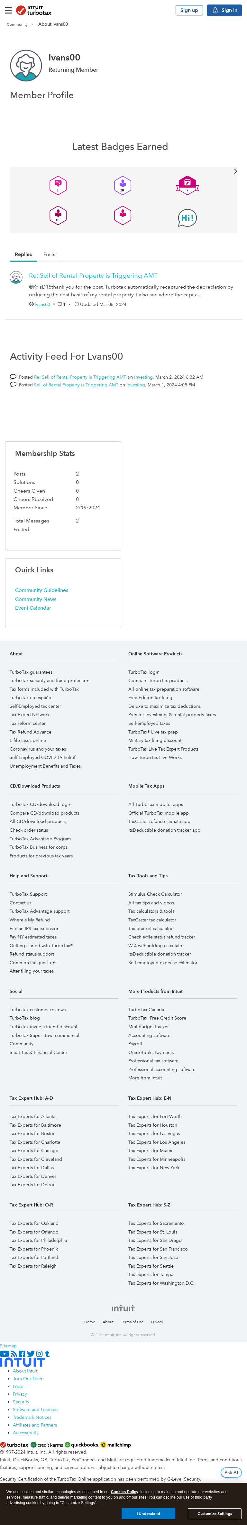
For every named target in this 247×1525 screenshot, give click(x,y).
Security (21, 1402)
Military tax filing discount (154, 740)
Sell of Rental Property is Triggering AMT (76, 385)
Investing (143, 377)
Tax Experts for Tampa (150, 1274)
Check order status (29, 830)
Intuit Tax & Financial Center (38, 1052)
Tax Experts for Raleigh (33, 1266)
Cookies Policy (124, 1492)
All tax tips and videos (151, 903)
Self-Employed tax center (35, 706)
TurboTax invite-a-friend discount (43, 1027)
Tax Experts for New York (153, 1167)
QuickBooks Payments (151, 1052)
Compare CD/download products (44, 813)
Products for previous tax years (41, 856)
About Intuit (25, 1371)
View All (123, 170)
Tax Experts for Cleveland (36, 1159)
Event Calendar (33, 608)
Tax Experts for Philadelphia (38, 1240)
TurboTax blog (25, 1018)
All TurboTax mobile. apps (155, 804)
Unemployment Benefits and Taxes (45, 766)
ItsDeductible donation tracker (159, 954)
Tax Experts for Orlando (34, 1232)
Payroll (135, 1044)
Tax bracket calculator (150, 928)
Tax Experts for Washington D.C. (161, 1283)
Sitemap (8, 1346)
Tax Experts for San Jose (153, 1257)
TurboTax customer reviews (38, 1009)
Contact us (20, 903)
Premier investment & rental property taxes (172, 714)
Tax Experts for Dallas (32, 1167)
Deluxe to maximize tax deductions (164, 706)
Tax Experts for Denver (33, 1176)
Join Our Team (28, 1379)
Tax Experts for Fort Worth (155, 1116)
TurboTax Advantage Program (40, 839)
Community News (35, 599)
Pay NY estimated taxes (33, 937)
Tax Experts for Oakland (34, 1223)
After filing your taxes (32, 971)
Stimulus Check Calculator (155, 894)
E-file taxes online (28, 740)
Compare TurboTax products (158, 680)
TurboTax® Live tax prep (153, 732)
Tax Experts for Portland (34, 1257)
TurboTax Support (28, 894)
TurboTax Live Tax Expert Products (163, 749)
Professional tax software (153, 1061)
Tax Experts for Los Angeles (156, 1142)
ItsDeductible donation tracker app (164, 830)
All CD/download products (38, 821)
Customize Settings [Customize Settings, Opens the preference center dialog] (214, 1513)
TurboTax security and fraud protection (49, 680)
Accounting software (149, 1035)
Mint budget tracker (148, 1027)
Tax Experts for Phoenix (34, 1249)
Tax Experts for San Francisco (158, 1249)
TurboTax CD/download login (40, 804)
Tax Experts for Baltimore (35, 1125)
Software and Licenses (35, 1409)
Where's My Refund (30, 920)
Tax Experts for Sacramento (156, 1223)
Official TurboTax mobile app (158, 813)
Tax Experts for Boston (33, 1133)
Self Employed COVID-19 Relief (42, 757)
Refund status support (32, 954)
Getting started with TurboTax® (41, 945)
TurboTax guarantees (31, 672)
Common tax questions (33, 963)
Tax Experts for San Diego (155, 1240)
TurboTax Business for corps (39, 847)
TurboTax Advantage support (39, 911)
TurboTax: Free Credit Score (157, 1018)
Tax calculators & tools (151, 911)
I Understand (148, 1513)
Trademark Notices (32, 1417)
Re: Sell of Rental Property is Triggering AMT (93, 275)
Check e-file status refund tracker (161, 937)
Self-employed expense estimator (162, 963)
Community (17, 24)
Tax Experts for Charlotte (35, 1142)
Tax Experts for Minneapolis (156, 1159)
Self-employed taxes (149, 723)
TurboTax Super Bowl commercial (44, 1035)
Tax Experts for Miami (150, 1150)
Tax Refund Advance (30, 732)
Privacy (157, 1322)
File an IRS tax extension (34, 928)
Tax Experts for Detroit (33, 1185)
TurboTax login (144, 672)
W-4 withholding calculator (156, 945)
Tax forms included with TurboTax (44, 689)
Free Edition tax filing (150, 697)
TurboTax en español (31, 697)
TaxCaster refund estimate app (159, 821)
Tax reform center (28, 723)
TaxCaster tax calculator (152, 920)
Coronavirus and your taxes (38, 749)
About (108, 1322)
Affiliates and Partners (35, 1425)
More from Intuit (145, 1078)
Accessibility (26, 1433)
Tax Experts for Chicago (34, 1150)
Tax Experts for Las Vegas (154, 1133)
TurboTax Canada (146, 1009)
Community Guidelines (41, 590)
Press (18, 1386)
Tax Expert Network (30, 714)
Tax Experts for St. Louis (152, 1232)
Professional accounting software (162, 1069)
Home (89, 1322)
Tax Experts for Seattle (151, 1266)
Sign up (189, 10)
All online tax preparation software (163, 689)
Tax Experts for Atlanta (32, 1116)
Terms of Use (132, 1322)
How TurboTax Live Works (155, 757)
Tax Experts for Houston (152, 1125)
